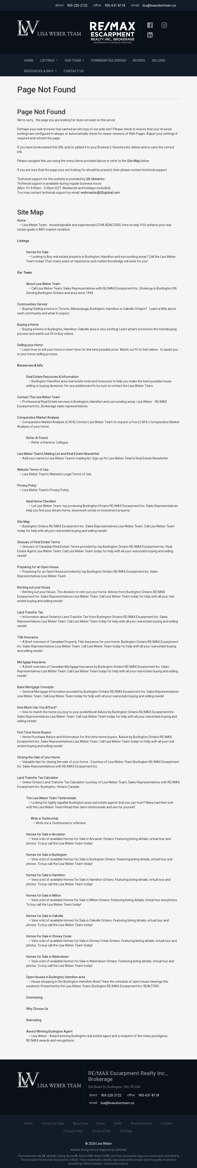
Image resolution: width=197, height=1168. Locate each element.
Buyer (101, 1123)
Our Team (75, 62)
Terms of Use (101, 1131)
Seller (118, 1123)
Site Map (133, 161)
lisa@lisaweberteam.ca (159, 5)
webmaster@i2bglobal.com (100, 192)
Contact (166, 1123)
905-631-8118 (115, 5)
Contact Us (73, 71)
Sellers (158, 60)
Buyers (139, 60)
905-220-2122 (77, 5)
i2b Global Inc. (95, 179)
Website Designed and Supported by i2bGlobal (98, 1149)
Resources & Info (41, 72)
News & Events (141, 1123)
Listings (50, 62)
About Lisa (80, 1123)
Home (28, 60)
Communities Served (108, 60)
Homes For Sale (53, 1123)
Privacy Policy (73, 1131)
